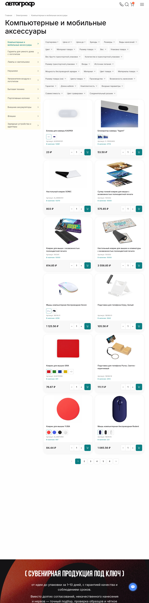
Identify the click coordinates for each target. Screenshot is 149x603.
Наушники (13, 71)
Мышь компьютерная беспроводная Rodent (118, 426)
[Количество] (76, 152)
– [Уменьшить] (71, 152)
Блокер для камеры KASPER (59, 131)
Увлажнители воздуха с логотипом (19, 80)
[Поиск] (127, 4)
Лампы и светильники (19, 62)
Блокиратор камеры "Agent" (111, 131)
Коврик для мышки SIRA (57, 365)
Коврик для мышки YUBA (58, 426)
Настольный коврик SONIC (58, 191)
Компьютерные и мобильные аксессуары (20, 43)
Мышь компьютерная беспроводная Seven (66, 305)
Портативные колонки (19, 98)
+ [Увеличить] (81, 152)
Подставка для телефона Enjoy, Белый (116, 305)
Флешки (12, 116)
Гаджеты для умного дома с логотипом (21, 53)
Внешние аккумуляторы (19, 107)
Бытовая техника (16, 89)
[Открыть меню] (142, 4)
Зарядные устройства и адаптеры (19, 125)
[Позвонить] (121, 4)
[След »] (116, 461)
